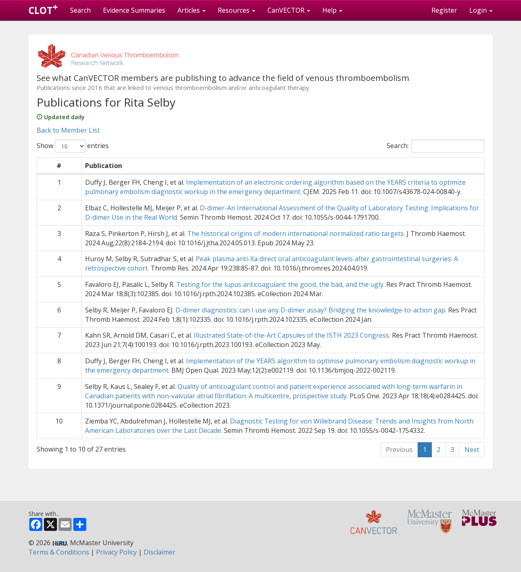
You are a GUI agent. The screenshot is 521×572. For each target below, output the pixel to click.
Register (444, 10)
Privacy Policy (116, 552)
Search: (435, 146)
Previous (399, 449)
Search (80, 10)
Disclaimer (159, 552)
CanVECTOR (288, 10)
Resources (236, 10)
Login (481, 10)
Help (332, 10)
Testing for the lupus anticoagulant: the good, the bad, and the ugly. (280, 284)
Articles (191, 10)
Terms (58, 552)
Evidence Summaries (134, 10)
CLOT (43, 8)
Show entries (73, 146)
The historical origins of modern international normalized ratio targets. (296, 233)
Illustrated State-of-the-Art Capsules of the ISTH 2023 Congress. (292, 335)
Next (471, 449)
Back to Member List (68, 130)
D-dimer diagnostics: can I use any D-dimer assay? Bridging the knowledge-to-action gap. (311, 310)
